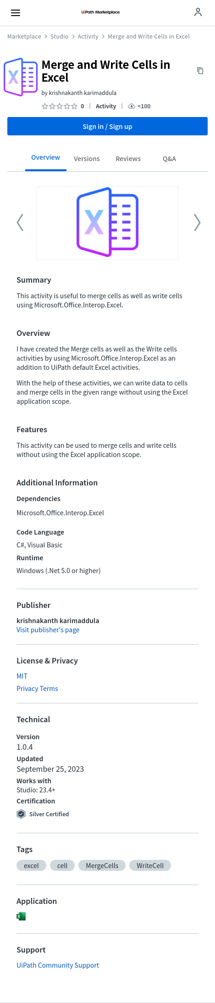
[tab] (45, 160)
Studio (59, 36)
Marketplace (24, 36)
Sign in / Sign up (107, 126)
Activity (88, 36)
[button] (31, 865)
